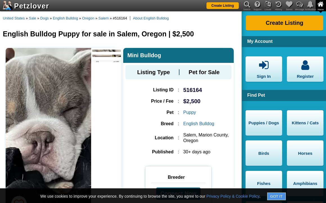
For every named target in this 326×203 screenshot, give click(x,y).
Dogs (44, 18)
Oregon (88, 18)
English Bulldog (65, 18)
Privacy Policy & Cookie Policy (232, 196)
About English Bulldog (151, 18)
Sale (32, 18)
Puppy (189, 112)
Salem (103, 18)
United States (14, 18)
